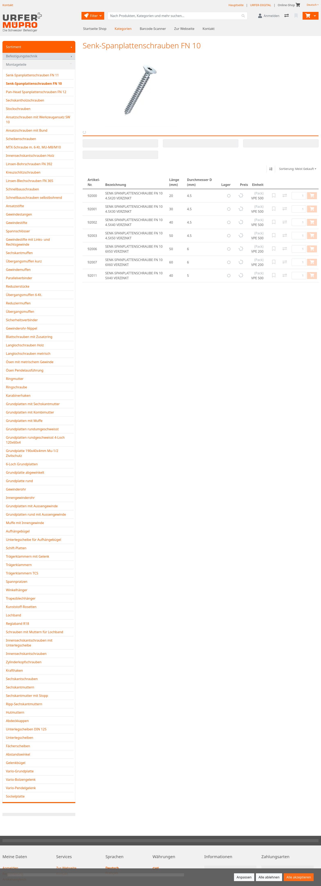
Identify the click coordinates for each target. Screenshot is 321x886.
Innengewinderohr (20, 497)
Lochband (13, 615)
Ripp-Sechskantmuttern (24, 704)
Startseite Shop (94, 28)
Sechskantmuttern (20, 687)
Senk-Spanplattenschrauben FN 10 (34, 83)
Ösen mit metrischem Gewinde (29, 362)
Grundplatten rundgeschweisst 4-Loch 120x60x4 (35, 440)
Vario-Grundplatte (20, 771)
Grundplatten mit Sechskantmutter (33, 404)
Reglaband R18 (17, 623)
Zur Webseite (184, 28)
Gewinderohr (16, 489)
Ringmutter (15, 378)
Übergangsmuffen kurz (24, 261)
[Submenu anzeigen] (71, 47)
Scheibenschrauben (21, 139)
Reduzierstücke (17, 286)
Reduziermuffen (18, 303)
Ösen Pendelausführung (24, 370)
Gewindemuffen (18, 269)
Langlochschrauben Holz (25, 345)
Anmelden (10, 868)
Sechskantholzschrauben (25, 100)
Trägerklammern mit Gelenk (27, 556)
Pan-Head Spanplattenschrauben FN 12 (36, 92)
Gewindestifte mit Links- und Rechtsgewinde (28, 242)
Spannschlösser (18, 231)
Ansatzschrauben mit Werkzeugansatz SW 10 (38, 119)
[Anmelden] (269, 16)
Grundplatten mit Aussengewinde (32, 506)
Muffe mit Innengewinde (25, 523)
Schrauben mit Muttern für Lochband (34, 632)
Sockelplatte (15, 796)
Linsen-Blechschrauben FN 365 (29, 181)
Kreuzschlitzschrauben (23, 172)
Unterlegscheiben (19, 737)
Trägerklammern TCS (22, 573)
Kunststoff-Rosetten (21, 607)
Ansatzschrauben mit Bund (26, 130)
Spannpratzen (16, 581)
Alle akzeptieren (298, 877)
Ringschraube (16, 387)
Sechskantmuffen (19, 253)
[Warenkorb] (307, 16)
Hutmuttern (15, 712)
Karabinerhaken (18, 395)
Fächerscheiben (18, 746)
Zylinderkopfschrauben (24, 662)
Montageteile (39, 64)
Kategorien (123, 28)
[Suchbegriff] (173, 16)
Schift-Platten (16, 548)
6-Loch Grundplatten (22, 464)
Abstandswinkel (18, 754)
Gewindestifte (16, 222)
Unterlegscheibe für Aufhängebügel (33, 539)
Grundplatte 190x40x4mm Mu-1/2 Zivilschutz (32, 453)
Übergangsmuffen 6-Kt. (24, 295)
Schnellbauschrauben (22, 189)
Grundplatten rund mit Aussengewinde (36, 514)
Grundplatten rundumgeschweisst (32, 429)
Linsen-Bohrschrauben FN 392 (29, 164)
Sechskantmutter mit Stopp (27, 695)
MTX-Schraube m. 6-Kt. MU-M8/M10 (33, 147)
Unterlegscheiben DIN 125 (26, 729)
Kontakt (209, 28)
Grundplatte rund (19, 481)
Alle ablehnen (269, 877)
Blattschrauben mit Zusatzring (29, 337)
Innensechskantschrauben (26, 653)
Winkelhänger (16, 590)
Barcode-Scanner (153, 28)
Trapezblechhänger (20, 598)
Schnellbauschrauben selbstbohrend (34, 197)
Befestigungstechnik (21, 56)
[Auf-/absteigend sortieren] (270, 168)
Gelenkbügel (15, 763)
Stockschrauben (18, 108)
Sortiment (13, 47)
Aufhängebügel (18, 531)
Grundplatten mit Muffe (24, 420)
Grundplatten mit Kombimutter (30, 412)
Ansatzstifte (15, 206)
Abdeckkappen (17, 721)
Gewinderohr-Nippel (21, 328)
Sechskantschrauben (22, 679)
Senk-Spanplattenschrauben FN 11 (32, 75)
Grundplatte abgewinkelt (25, 472)
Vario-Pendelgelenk (21, 788)
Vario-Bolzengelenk (21, 779)
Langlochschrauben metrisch (28, 353)
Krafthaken (14, 670)
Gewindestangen (19, 214)
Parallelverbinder (19, 278)
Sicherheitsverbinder (22, 320)
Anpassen (244, 877)
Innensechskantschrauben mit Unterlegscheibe (29, 643)
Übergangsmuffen (20, 311)
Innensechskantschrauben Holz (30, 155)
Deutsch (312, 5)
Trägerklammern (19, 565)
